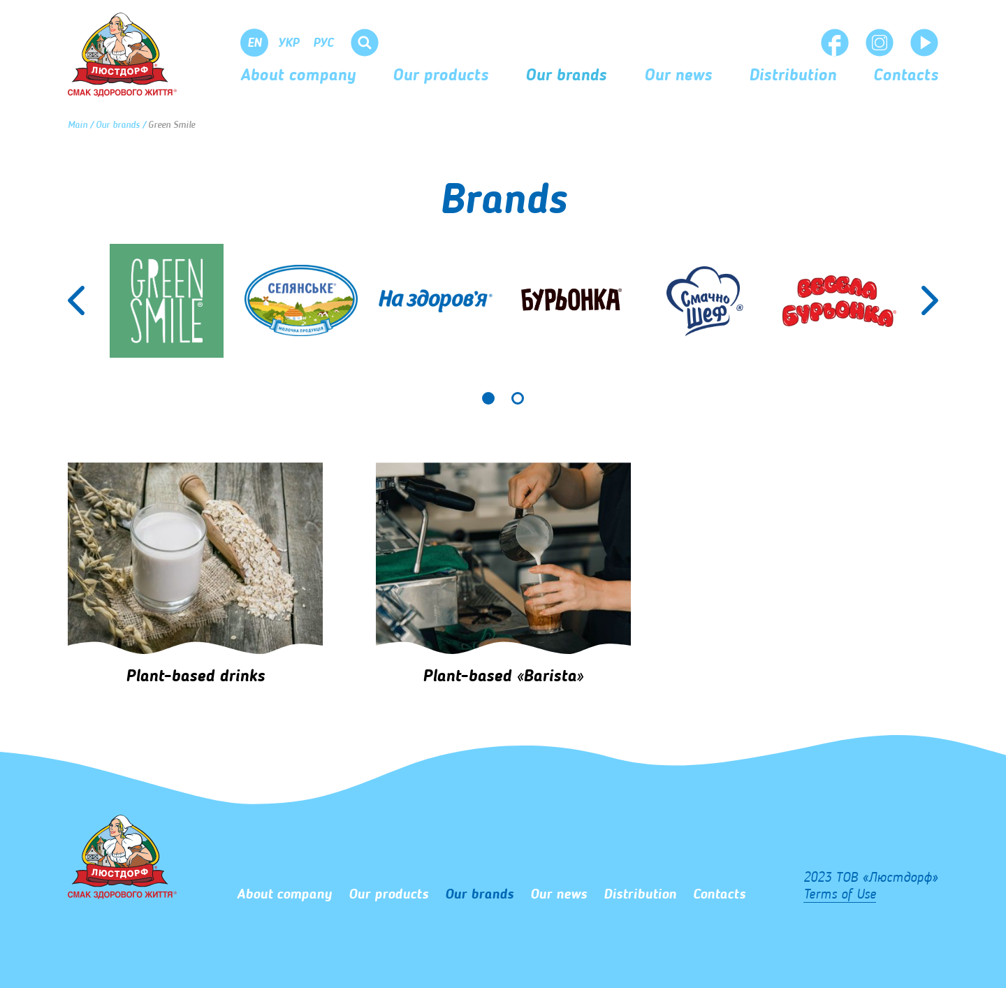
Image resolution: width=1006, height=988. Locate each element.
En (254, 43)
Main (77, 125)
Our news (678, 76)
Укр (288, 43)
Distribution (792, 76)
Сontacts (905, 76)
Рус (323, 43)
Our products (440, 76)
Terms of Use (839, 895)
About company (298, 76)
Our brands (565, 76)
